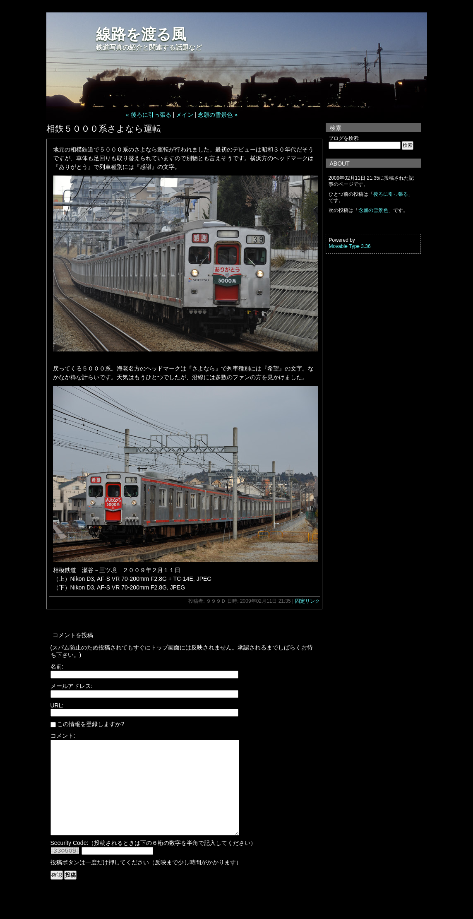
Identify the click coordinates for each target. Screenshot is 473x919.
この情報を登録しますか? (87, 724)
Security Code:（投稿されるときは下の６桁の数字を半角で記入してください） (153, 861)
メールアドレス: (71, 686)
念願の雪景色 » (218, 114)
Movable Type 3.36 (350, 246)
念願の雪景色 (373, 210)
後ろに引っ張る (390, 194)
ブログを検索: (344, 138)
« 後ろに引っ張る (148, 114)
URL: (57, 705)
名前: (57, 666)
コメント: (62, 735)
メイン (184, 114)
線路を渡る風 (141, 34)
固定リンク (307, 601)
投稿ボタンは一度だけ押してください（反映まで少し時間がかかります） (146, 881)
